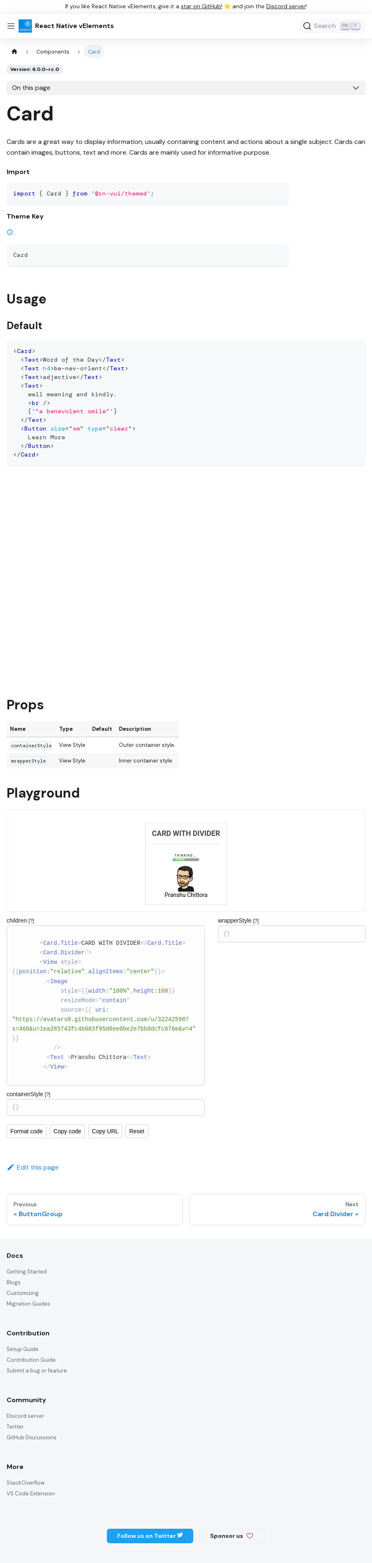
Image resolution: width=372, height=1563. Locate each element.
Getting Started (27, 1271)
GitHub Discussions (32, 1437)
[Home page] (14, 51)
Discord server (286, 6)
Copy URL (105, 1131)
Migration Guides (28, 1303)
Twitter (15, 1426)
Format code (26, 1131)
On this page (31, 87)
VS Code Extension (31, 1493)
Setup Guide (22, 1349)
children (20, 920)
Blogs (14, 1282)
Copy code (67, 1131)
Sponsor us (231, 1535)
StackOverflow (26, 1482)
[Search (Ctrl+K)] (332, 26)
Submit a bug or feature (37, 1370)
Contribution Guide (31, 1359)
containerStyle (28, 1094)
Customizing (23, 1293)
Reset (137, 1131)
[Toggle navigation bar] (11, 26)
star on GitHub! (201, 6)
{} (106, 1107)
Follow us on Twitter (150, 1535)
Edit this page (33, 1167)
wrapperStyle (238, 920)
